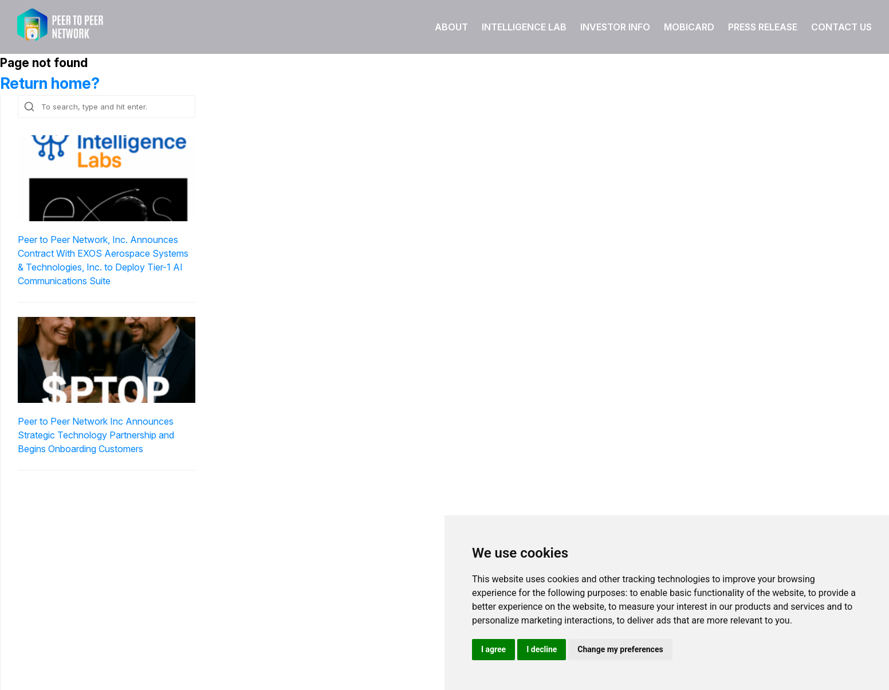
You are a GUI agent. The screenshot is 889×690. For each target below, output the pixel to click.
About (451, 27)
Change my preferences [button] (620, 649)
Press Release (762, 27)
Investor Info (615, 27)
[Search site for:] (106, 106)
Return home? (50, 83)
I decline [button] (541, 649)
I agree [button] (493, 649)
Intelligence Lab (524, 27)
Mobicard (689, 27)
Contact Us (841, 27)
